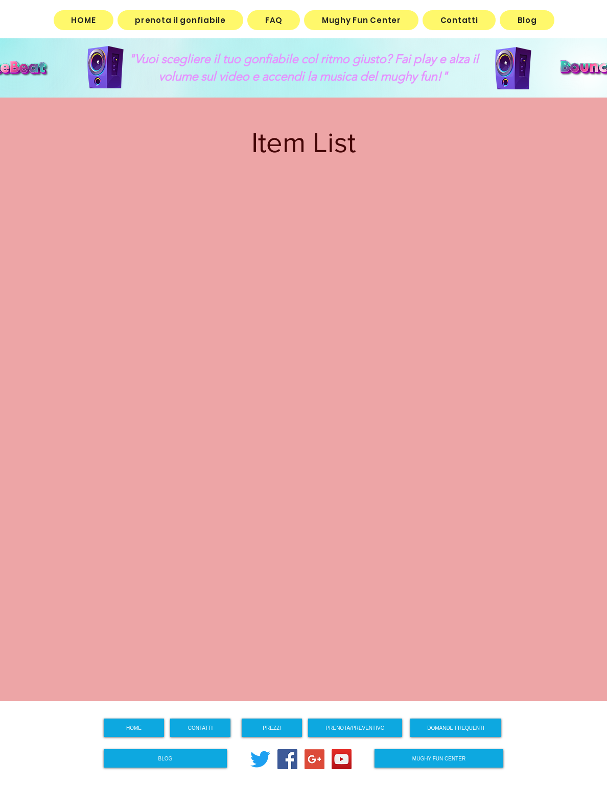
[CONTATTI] (200, 728)
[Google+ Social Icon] (314, 759)
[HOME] (134, 728)
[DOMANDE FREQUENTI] (455, 728)
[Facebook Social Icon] (287, 759)
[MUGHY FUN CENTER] (439, 758)
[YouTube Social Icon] (342, 759)
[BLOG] (165, 758)
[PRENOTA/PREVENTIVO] (355, 728)
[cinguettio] (260, 759)
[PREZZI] (272, 728)
